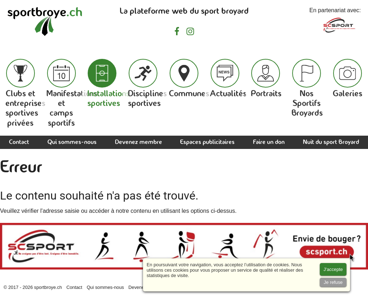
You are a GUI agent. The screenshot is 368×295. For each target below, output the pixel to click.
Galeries (347, 78)
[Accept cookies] (333, 269)
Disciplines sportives (147, 83)
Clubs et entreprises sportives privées (25, 93)
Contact (19, 142)
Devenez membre (138, 142)
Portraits (266, 78)
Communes (189, 78)
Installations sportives (108, 83)
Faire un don (269, 142)
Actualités (228, 78)
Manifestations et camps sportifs (72, 93)
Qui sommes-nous (72, 142)
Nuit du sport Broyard (331, 142)
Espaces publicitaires (207, 142)
